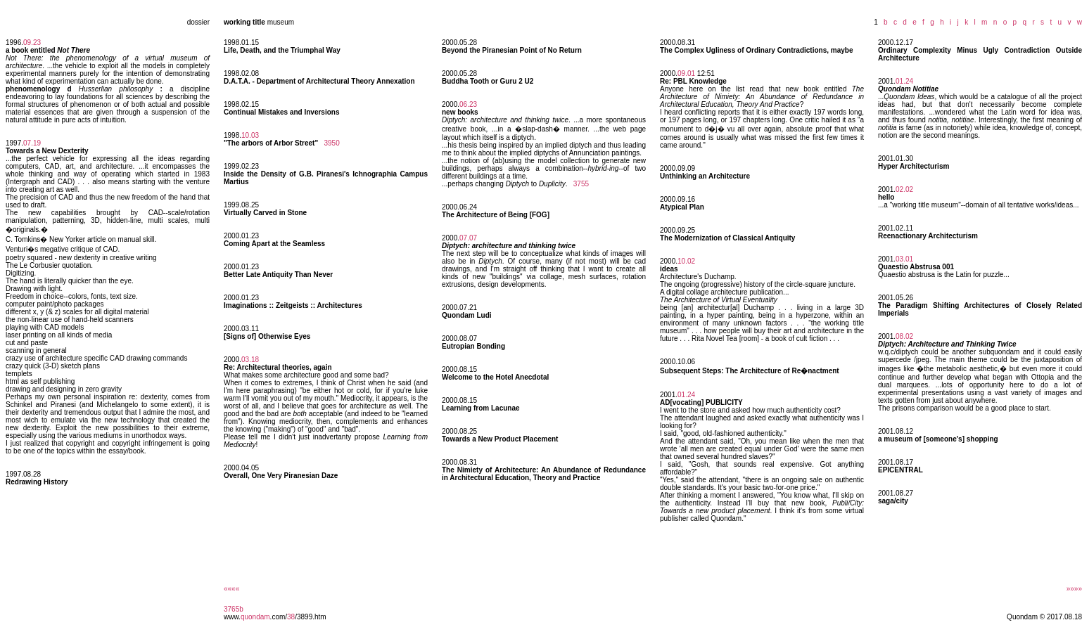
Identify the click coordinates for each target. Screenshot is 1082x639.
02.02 (904, 189)
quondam (255, 617)
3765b (233, 609)
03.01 (904, 259)
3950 (331, 143)
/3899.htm (310, 617)
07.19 (32, 143)
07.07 (468, 238)
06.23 (468, 104)
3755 (581, 184)
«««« (231, 589)
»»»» (1074, 589)
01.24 (686, 395)
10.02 (686, 261)
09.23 (32, 42)
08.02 (904, 336)
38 (291, 617)
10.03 (250, 135)
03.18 (250, 359)
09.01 (686, 73)
